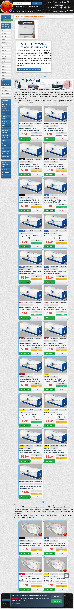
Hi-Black (4, 90)
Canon (4, 33)
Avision (4, 72)
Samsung (5, 48)
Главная (16, 11)
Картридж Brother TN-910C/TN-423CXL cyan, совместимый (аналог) (54, 545)
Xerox (4, 42)
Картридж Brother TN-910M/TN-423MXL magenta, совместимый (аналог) (30, 581)
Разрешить (56, 601)
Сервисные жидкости (5, 152)
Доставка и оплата (37, 11)
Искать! (37, 3)
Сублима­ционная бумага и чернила (5, 142)
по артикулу (33, 6)
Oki (3, 53)
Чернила (4, 128)
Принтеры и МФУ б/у (5, 157)
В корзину (25, 139)
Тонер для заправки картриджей (5, 82)
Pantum (4, 66)
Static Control (6, 93)
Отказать (56, 596)
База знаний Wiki (5, 175)
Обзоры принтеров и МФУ (5, 164)
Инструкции (5, 172)
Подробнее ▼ (16, 603)
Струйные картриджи (5, 136)
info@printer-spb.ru (45, 11)
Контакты (24, 11)
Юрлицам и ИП (69, 11)
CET (3, 87)
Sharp (4, 64)
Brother (4, 36)
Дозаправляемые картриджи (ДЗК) (6, 123)
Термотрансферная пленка (6, 117)
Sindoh (4, 69)
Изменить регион (8, 19)
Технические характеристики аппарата (29, 69)
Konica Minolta (4, 57)
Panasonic (5, 50)
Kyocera (4, 39)
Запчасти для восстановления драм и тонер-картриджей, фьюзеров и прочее (6, 107)
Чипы (3, 148)
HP (3, 31)
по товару (20, 6)
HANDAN (5, 96)
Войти (30, 11)
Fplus (3, 78)
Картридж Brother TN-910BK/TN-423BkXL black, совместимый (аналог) (30, 545)
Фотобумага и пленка (5, 131)
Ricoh (3, 61)
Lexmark (4, 45)
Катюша (4, 75)
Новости (4, 169)
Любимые (61, 11)
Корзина (53, 11)
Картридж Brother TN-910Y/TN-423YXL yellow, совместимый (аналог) (54, 581)
